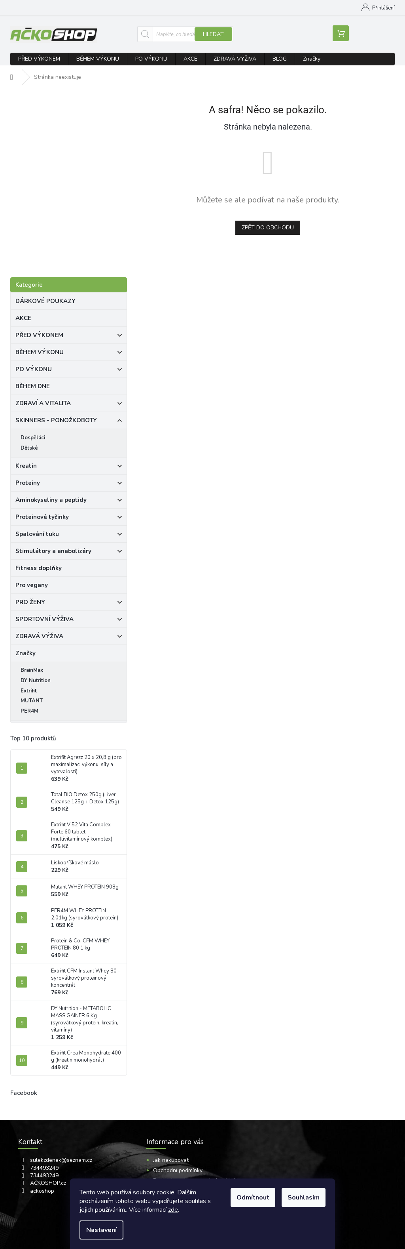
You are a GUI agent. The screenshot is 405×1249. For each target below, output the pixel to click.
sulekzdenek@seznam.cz (61, 1160)
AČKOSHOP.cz (48, 1183)
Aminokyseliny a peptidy (68, 501)
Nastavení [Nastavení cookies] (101, 1230)
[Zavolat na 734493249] (60, 9)
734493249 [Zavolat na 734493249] (44, 1168)
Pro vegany (32, 585)
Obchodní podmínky (177, 1170)
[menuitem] (39, 59)
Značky (25, 653)
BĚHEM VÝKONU (68, 353)
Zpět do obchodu (268, 227)
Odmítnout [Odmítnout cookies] (253, 1197)
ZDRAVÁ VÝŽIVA (68, 637)
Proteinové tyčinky (68, 518)
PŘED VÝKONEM (68, 336)
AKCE (24, 318)
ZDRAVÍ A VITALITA (68, 404)
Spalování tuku (68, 535)
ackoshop (42, 1191)
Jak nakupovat (194, 7)
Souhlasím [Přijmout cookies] (304, 1197)
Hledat (213, 34)
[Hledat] (185, 34)
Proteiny (68, 484)
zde (173, 1209)
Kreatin (68, 467)
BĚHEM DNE (33, 386)
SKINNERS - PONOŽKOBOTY (68, 421)
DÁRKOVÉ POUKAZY (46, 301)
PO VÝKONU (68, 370)
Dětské (29, 448)
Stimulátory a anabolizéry (68, 552)
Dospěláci (33, 437)
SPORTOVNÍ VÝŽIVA (68, 620)
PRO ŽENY (68, 603)
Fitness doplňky (39, 568)
